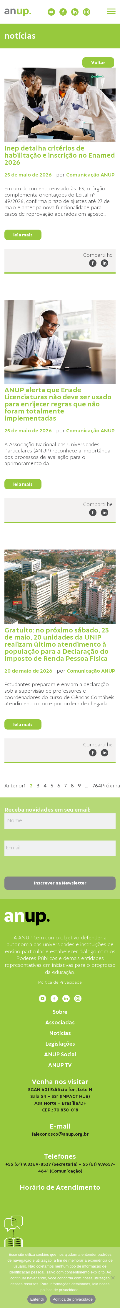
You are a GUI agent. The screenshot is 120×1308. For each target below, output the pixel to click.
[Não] (113, 1278)
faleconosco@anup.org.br (60, 1134)
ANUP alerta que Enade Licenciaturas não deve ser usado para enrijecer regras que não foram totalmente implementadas (57, 404)
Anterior (14, 786)
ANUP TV (60, 1065)
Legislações (60, 1044)
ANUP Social (60, 1054)
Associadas (60, 1023)
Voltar (98, 62)
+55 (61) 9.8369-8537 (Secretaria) (41, 1164)
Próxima (110, 786)
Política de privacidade (73, 1299)
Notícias (60, 1033)
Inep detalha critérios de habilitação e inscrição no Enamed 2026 (59, 155)
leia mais (23, 235)
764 (97, 786)
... (105, 214)
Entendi (37, 1299)
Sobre (60, 1012)
